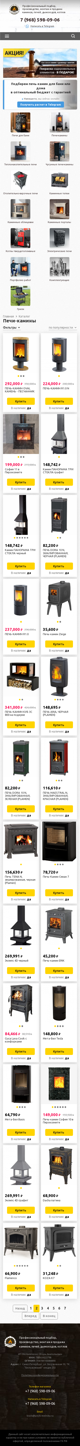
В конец (49, 1316)
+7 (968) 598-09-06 (40, 1391)
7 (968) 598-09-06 (40, 19)
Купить (20, 401)
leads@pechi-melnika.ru (40, 1415)
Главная (8, 316)
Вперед (31, 1316)
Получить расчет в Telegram (40, 104)
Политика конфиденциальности (40, 1375)
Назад (20, 1308)
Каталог (24, 316)
